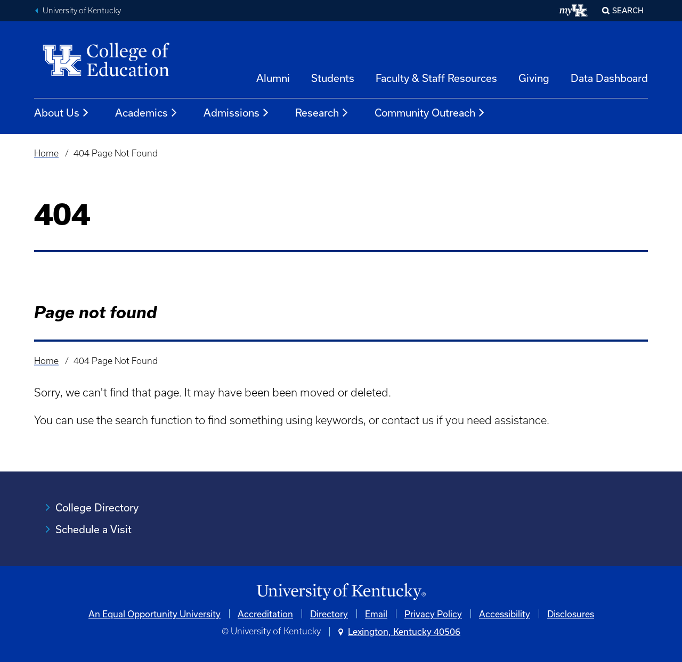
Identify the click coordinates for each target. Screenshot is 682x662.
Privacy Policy (433, 614)
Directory (329, 614)
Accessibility (504, 614)
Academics (146, 112)
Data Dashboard (609, 78)
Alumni (273, 78)
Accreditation (265, 614)
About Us (62, 112)
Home (46, 153)
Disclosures (570, 614)
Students (332, 78)
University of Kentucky (82, 10)
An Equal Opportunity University (154, 614)
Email (376, 614)
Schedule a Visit (93, 529)
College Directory (97, 507)
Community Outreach (430, 112)
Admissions (237, 112)
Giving (533, 78)
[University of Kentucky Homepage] (341, 592)
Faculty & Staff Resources (436, 78)
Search (628, 10)
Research (322, 112)
